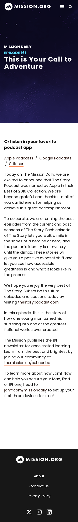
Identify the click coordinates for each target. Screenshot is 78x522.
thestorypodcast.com (38, 302)
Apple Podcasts (18, 158)
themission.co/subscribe (27, 362)
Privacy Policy (39, 496)
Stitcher (16, 163)
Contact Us (39, 486)
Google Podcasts (55, 158)
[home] (27, 6)
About (39, 476)
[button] (62, 6)
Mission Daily (18, 46)
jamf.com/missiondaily (25, 390)
